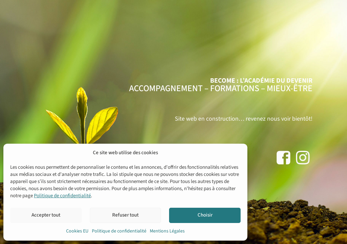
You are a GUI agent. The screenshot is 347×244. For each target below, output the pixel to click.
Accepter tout (46, 215)
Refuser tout (125, 215)
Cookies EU (77, 231)
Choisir (205, 215)
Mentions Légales (167, 231)
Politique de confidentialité (62, 195)
